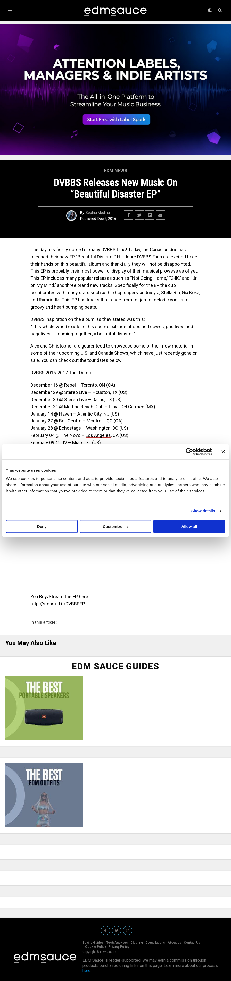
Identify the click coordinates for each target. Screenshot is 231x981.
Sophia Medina (98, 212)
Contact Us (192, 942)
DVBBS (37, 319)
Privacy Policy (119, 947)
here (86, 970)
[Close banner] (223, 451)
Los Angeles (98, 435)
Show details (203, 511)
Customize (116, 526)
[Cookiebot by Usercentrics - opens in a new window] (189, 451)
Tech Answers (117, 942)
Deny (42, 526)
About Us (174, 942)
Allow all (189, 526)
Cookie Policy (95, 947)
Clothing (136, 942)
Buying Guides (93, 942)
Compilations (155, 942)
